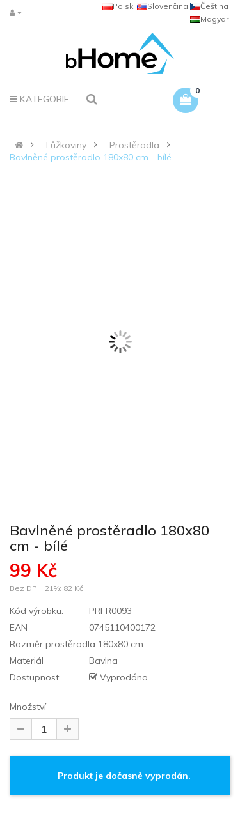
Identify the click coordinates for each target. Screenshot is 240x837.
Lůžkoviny (66, 145)
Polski (118, 6)
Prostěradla (134, 145)
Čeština (209, 6)
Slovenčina (162, 6)
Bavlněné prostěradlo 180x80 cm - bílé (91, 157)
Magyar (209, 19)
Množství (28, 706)
